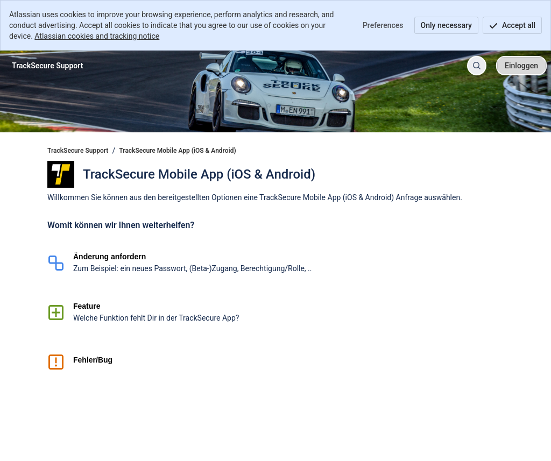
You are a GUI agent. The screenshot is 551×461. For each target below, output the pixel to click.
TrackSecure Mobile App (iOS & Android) (177, 150)
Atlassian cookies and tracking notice (96, 36)
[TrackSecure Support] (47, 66)
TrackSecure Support (77, 150)
